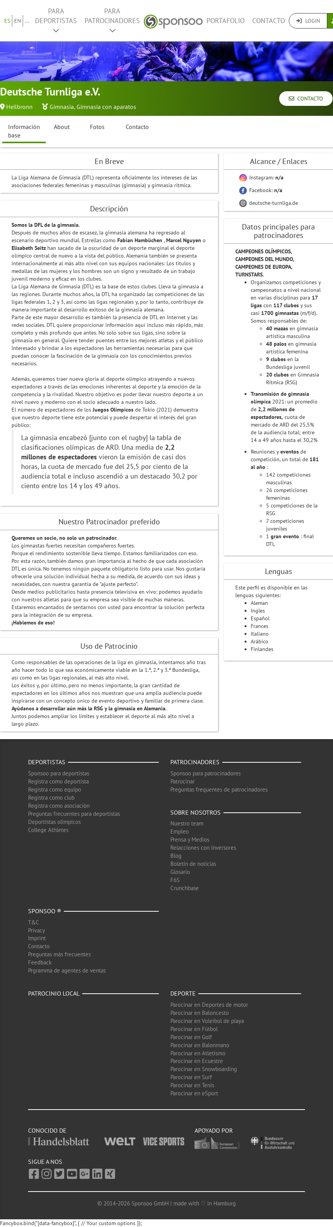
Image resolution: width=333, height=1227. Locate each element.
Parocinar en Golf (191, 1037)
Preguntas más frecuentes (59, 954)
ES (7, 20)
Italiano (260, 633)
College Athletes (48, 830)
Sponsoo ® (44, 911)
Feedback (40, 962)
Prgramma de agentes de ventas (67, 970)
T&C (33, 922)
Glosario (180, 871)
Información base (24, 131)
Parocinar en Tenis (192, 1085)
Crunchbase (184, 888)
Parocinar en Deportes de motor (209, 1004)
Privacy (36, 930)
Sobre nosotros (195, 812)
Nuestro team (186, 823)
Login (308, 20)
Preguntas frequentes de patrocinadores (219, 789)
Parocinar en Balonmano (199, 1045)
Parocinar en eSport (194, 1093)
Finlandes (262, 649)
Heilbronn (19, 106)
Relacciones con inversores (203, 847)
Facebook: (260, 190)
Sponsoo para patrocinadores (205, 773)
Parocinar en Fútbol (194, 1029)
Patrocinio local (54, 993)
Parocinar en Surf (191, 1077)
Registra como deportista (58, 781)
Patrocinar (182, 781)
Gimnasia (62, 106)
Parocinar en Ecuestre (196, 1061)
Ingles (258, 610)
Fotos (97, 127)
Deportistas (46, 762)
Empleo (179, 831)
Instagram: (261, 177)
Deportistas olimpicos (54, 821)
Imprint (37, 938)
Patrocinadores (195, 762)
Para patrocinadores (112, 20)
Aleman (259, 602)
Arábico (259, 641)
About (62, 127)
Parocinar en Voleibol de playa (207, 1020)
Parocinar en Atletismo (197, 1053)
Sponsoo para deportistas (58, 773)
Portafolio (225, 20)
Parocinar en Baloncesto (199, 1012)
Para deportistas (56, 20)
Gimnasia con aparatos (106, 106)
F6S (175, 880)
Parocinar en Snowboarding (203, 1069)
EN (17, 20)
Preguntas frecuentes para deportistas (74, 813)
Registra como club (51, 797)
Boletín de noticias (193, 863)
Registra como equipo (54, 789)
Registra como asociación (59, 805)
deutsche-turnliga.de (268, 202)
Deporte (183, 993)
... (27, 20)
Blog (175, 855)
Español (260, 618)
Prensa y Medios (189, 839)
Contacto (268, 20)
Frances (259, 626)
